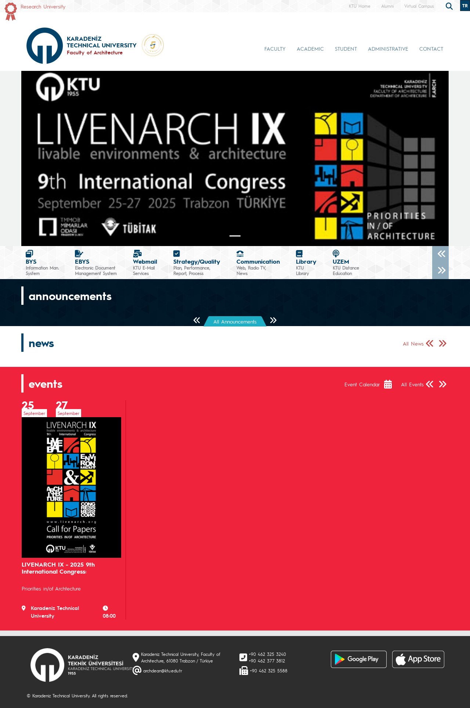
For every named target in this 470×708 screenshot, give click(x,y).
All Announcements (235, 321)
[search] (450, 5)
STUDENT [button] (346, 48)
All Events (412, 384)
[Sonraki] (440, 271)
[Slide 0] (235, 236)
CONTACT (431, 48)
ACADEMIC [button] (310, 48)
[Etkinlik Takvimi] (391, 384)
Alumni (387, 6)
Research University (43, 6)
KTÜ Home (359, 6)
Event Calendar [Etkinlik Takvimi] (362, 384)
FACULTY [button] (275, 48)
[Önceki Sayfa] (197, 320)
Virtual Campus (419, 6)
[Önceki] (440, 254)
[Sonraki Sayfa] (273, 320)
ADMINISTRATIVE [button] (388, 48)
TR (465, 5)
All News (413, 343)
